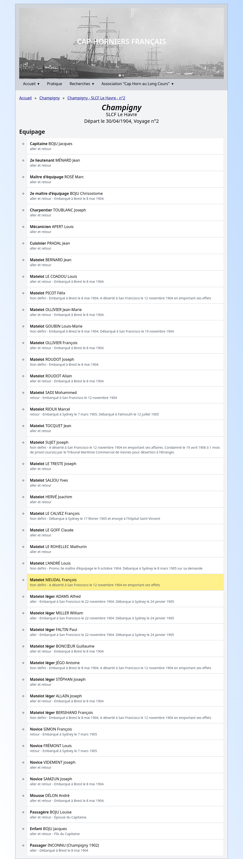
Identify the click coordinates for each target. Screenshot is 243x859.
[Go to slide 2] (123, 75)
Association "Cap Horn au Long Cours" (137, 83)
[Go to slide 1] (119, 75)
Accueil (31, 83)
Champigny (49, 98)
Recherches (82, 83)
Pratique (54, 83)
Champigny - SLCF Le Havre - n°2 (96, 98)
